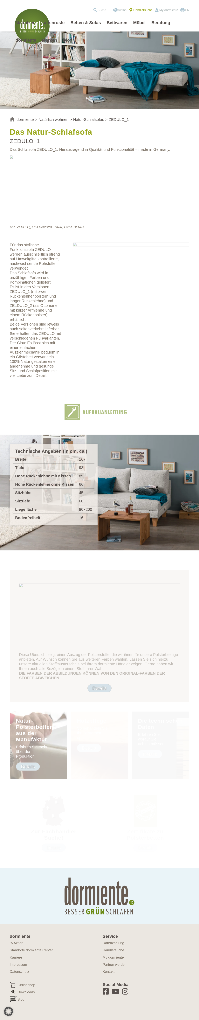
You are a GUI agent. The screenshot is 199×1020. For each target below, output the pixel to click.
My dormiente (168, 10)
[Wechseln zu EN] (184, 10)
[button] (8, 1011)
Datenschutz (19, 972)
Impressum (18, 965)
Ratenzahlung (113, 943)
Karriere (16, 957)
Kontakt (108, 972)
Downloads (26, 992)
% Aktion (16, 943)
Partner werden (115, 965)
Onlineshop (26, 985)
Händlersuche (143, 10)
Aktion (122, 10)
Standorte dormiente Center (31, 950)
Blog (20, 999)
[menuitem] (101, 10)
